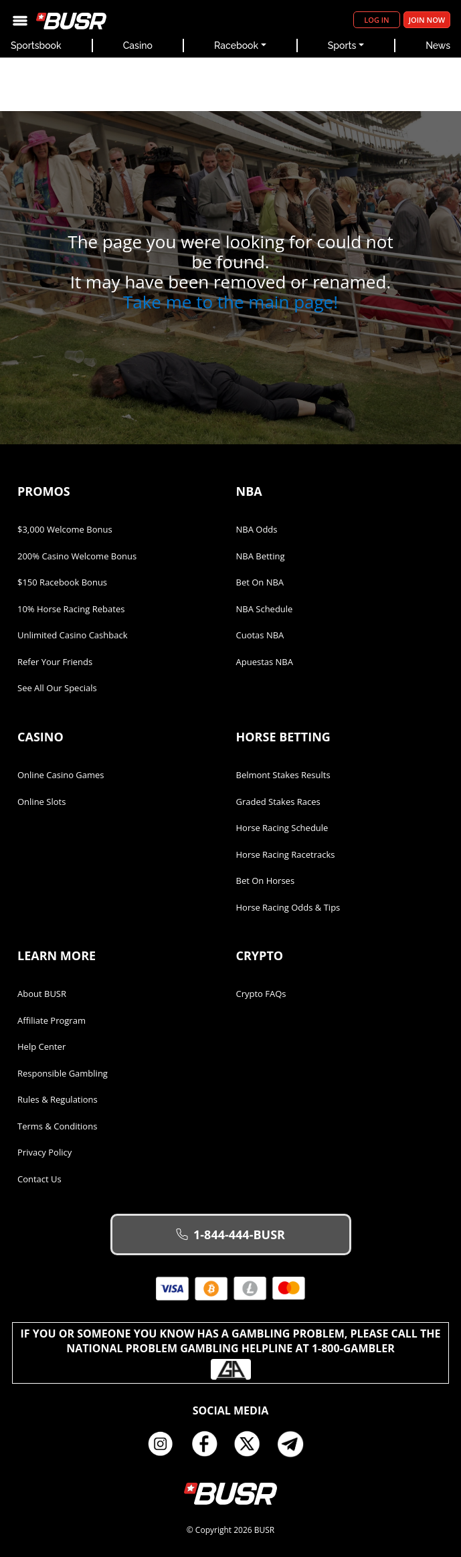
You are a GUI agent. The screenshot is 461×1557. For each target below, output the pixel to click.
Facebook (208, 1444)
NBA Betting (260, 556)
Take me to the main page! (230, 302)
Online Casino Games (60, 775)
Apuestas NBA (264, 662)
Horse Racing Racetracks (285, 854)
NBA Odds (257, 529)
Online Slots (41, 802)
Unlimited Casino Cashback (72, 635)
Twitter (252, 1444)
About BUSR (41, 994)
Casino (138, 45)
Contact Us (39, 1179)
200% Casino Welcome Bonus (76, 556)
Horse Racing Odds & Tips (288, 907)
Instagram (165, 1444)
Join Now (427, 20)
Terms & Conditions (57, 1126)
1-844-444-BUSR (230, 1234)
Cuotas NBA (260, 635)
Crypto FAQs (261, 994)
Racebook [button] (236, 45)
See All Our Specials (57, 688)
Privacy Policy (44, 1152)
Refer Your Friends (54, 662)
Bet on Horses (265, 881)
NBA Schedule (264, 609)
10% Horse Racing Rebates (70, 609)
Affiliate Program (51, 1020)
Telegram (295, 1444)
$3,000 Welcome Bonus (64, 529)
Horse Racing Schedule (282, 828)
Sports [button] (342, 45)
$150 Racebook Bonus (62, 582)
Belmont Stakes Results (283, 775)
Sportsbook (36, 45)
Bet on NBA (260, 582)
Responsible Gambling (62, 1073)
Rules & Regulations (57, 1099)
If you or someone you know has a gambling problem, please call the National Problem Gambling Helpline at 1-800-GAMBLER (231, 1353)
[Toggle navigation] (20, 20)
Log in (376, 20)
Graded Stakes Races (278, 802)
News (438, 45)
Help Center (41, 1046)
